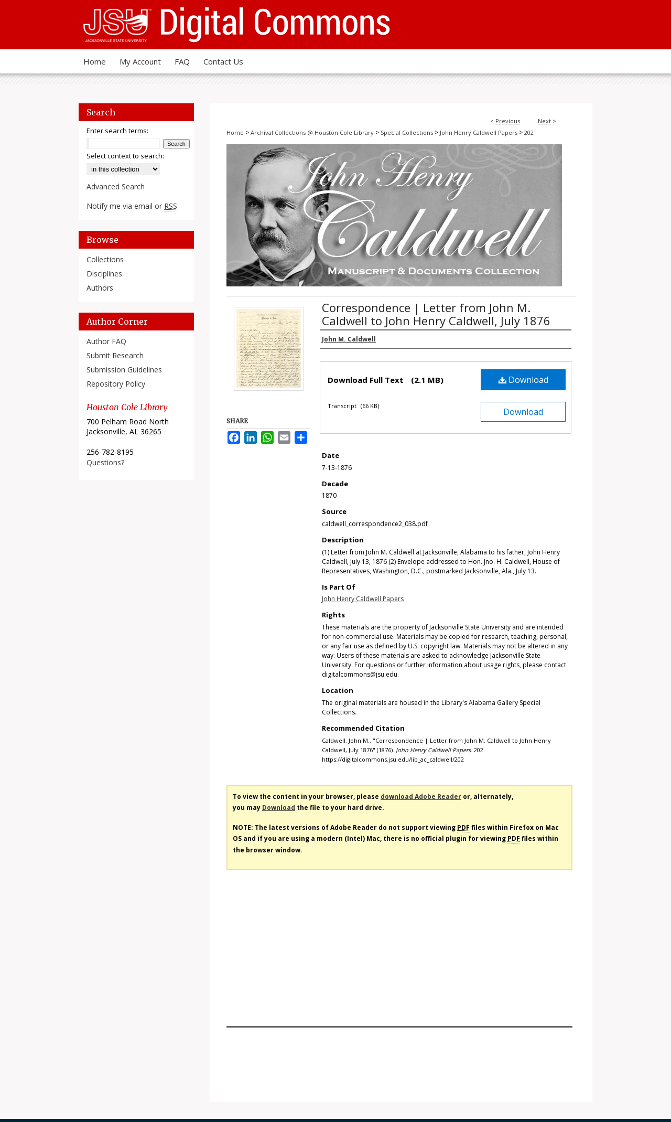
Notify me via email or (131, 206)
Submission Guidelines (124, 370)
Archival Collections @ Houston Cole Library (312, 132)
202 (529, 132)
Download (523, 380)
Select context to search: (125, 156)
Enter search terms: (117, 130)
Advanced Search (115, 186)
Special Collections (407, 132)
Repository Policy (115, 384)
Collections (105, 259)
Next (544, 121)
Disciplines (104, 274)
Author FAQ (106, 341)
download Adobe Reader (421, 796)
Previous (507, 121)
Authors (99, 288)
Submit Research (115, 355)
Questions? (105, 462)
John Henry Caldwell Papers (478, 132)
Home (235, 132)
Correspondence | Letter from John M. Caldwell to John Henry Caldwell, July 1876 (436, 314)
